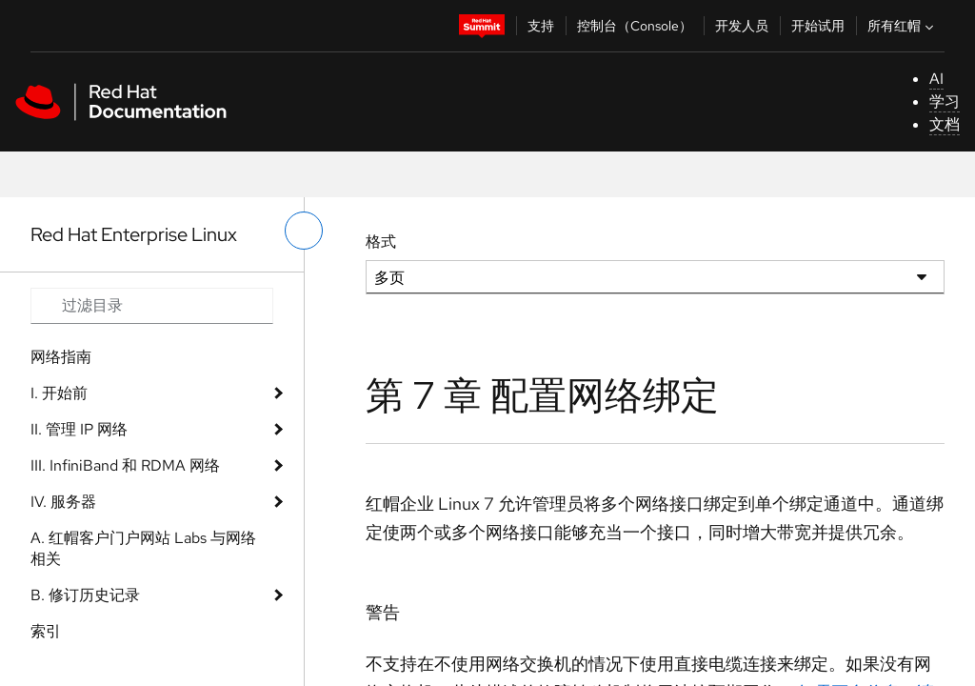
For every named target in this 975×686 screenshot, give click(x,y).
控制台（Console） (634, 25)
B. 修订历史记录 (85, 595)
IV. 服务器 (63, 502)
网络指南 (60, 357)
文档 (944, 124)
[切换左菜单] (304, 231)
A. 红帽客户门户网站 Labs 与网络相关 (143, 548)
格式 (381, 242)
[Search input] (151, 306)
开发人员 (741, 25)
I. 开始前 (59, 393)
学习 (944, 101)
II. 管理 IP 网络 (79, 429)
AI (936, 79)
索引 (45, 631)
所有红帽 (902, 25)
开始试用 (818, 25)
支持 (540, 25)
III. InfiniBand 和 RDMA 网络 (125, 465)
